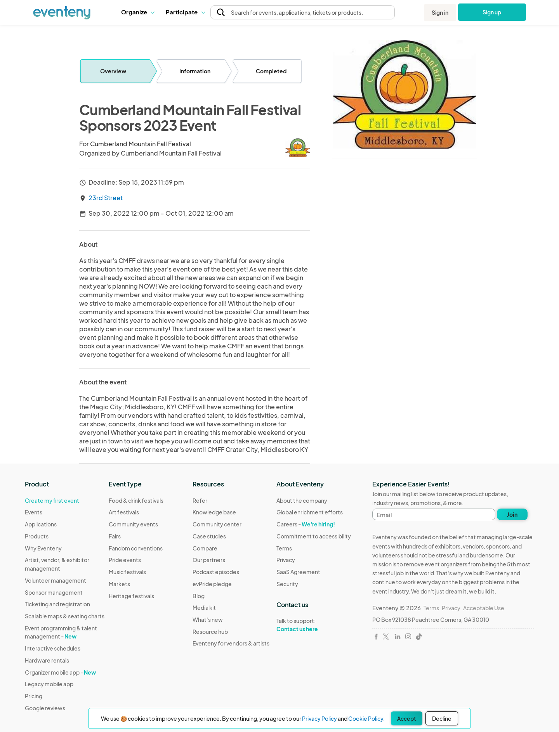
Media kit (204, 607)
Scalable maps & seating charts (64, 616)
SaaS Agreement (298, 571)
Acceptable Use (483, 607)
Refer (200, 500)
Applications (41, 524)
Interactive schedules (52, 648)
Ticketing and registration (57, 603)
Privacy (285, 559)
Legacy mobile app (49, 683)
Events (33, 512)
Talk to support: (313, 625)
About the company (301, 500)
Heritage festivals (131, 595)
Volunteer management (55, 580)
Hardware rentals (47, 660)
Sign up (492, 12)
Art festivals (124, 512)
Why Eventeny (43, 548)
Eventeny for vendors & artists (231, 643)
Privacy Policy (319, 718)
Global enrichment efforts (309, 512)
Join (512, 514)
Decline (441, 718)
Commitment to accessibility (313, 536)
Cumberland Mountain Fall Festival (140, 144)
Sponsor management (54, 592)
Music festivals (127, 571)
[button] (137, 12)
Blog (199, 595)
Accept (406, 718)
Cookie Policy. (366, 718)
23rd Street (106, 198)
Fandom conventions (136, 548)
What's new (208, 619)
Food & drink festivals (136, 500)
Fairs (115, 536)
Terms (284, 548)
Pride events (125, 559)
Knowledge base (214, 512)
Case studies (209, 536)
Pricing (33, 695)
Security (287, 583)
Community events (133, 524)
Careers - (305, 524)
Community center (217, 524)
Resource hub (210, 631)
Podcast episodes (216, 571)
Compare (205, 548)
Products (37, 536)
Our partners (209, 559)
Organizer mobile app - (60, 672)
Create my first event (52, 500)
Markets (119, 583)
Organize (137, 12)
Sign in (440, 12)
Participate (185, 12)
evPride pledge (212, 583)
